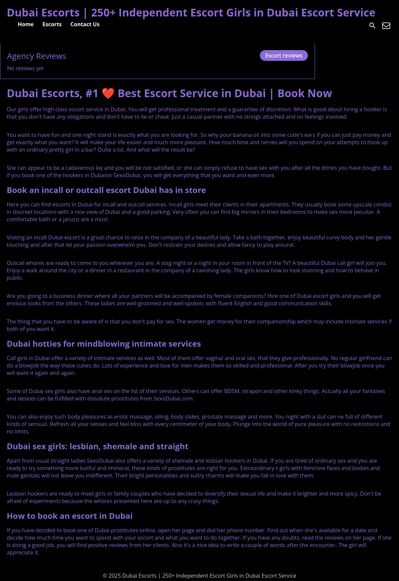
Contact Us (85, 24)
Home (26, 24)
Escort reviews (284, 55)
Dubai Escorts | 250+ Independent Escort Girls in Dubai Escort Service (191, 12)
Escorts (52, 24)
